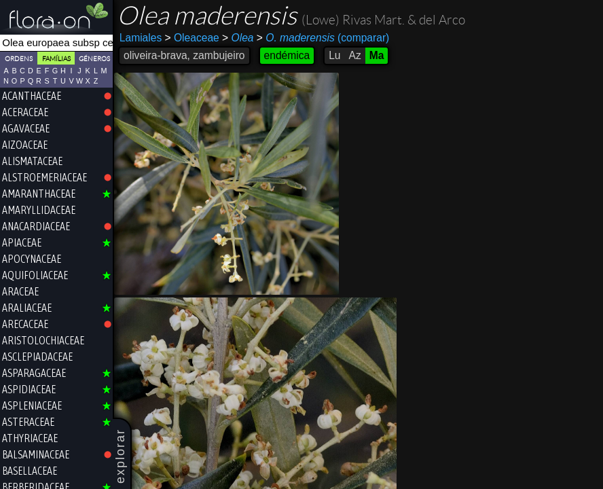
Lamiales (141, 37)
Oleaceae (192, 37)
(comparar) (323, 38)
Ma (376, 55)
